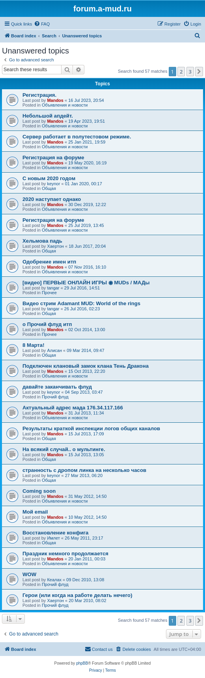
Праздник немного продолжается (65, 553)
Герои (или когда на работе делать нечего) (77, 595)
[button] (199, 71)
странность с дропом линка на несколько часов (84, 470)
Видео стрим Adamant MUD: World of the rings (81, 303)
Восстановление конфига (55, 533)
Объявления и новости (65, 105)
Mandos (55, 100)
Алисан (54, 350)
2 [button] (181, 71)
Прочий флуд (55, 396)
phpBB (82, 663)
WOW (29, 574)
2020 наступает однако (51, 199)
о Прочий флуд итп (47, 324)
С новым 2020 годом (48, 178)
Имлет (53, 538)
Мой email (35, 512)
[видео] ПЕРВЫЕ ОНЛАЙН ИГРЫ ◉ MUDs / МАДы (86, 283)
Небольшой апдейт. (47, 116)
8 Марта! (33, 345)
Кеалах (54, 579)
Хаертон (55, 246)
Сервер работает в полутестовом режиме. (76, 137)
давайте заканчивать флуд (57, 387)
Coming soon (39, 491)
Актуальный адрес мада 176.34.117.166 (72, 408)
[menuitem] (42, 24)
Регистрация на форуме (53, 157)
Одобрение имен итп (49, 262)
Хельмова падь (42, 241)
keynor (53, 183)
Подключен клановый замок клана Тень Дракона (85, 366)
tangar (53, 288)
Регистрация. (39, 95)
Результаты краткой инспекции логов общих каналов (91, 428)
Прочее (49, 292)
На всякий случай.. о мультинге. (63, 449)
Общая (49, 188)
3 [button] (190, 71)
